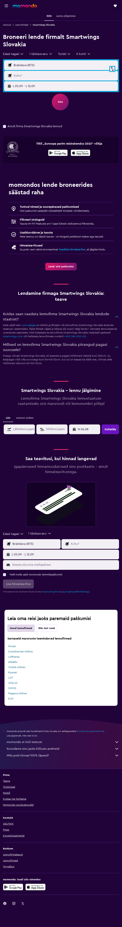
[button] (6, 6)
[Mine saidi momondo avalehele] (25, 5)
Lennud (7, 25)
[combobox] (13, 54)
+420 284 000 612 (75, 336)
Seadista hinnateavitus (72, 249)
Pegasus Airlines (17, 693)
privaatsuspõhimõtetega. (77, 592)
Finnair (12, 646)
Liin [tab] (8, 418)
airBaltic (13, 662)
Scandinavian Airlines (20, 651)
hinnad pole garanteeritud (90, 731)
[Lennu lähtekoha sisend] (65, 65)
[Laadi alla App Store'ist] (80, 153)
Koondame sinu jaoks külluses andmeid (63, 749)
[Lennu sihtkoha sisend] (65, 75)
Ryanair (12, 672)
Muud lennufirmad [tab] (21, 628)
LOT (10, 677)
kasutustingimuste (52, 592)
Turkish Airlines (16, 667)
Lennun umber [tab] (25, 418)
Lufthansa (13, 657)
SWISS (12, 688)
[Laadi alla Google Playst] (58, 153)
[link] (61, 266)
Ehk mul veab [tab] (46, 628)
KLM (10, 698)
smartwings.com (13, 336)
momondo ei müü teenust (63, 742)
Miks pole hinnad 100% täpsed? (63, 755)
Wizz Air (13, 683)
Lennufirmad (21, 25)
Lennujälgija (29, 325)
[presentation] (80, 153)
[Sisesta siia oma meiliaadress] (64, 564)
